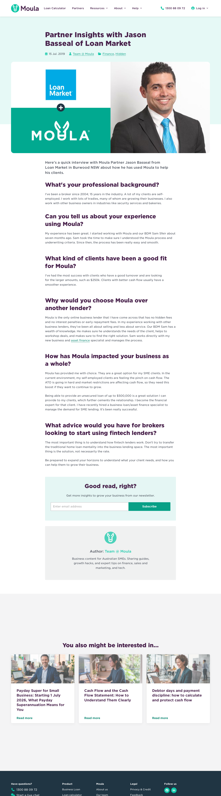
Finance (108, 54)
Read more (24, 718)
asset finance (80, 340)
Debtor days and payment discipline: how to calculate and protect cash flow (177, 695)
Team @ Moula (83, 54)
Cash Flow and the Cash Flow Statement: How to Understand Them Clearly (107, 695)
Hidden (121, 54)
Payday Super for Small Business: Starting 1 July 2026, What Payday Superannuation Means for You (40, 700)
